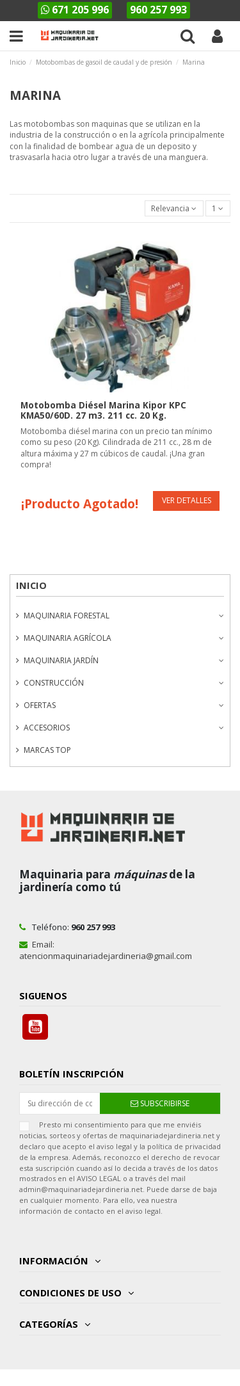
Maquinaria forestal (66, 615)
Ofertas (40, 705)
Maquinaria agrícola (67, 638)
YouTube (35, 1027)
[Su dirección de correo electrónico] (60, 1103)
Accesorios (47, 727)
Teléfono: (67, 927)
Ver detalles (186, 500)
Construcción (54, 682)
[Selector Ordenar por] (174, 208)
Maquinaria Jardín (61, 660)
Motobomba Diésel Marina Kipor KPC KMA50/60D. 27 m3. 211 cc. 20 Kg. (103, 410)
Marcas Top (47, 750)
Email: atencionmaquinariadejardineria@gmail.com (105, 950)
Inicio (31, 585)
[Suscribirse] (160, 1103)
